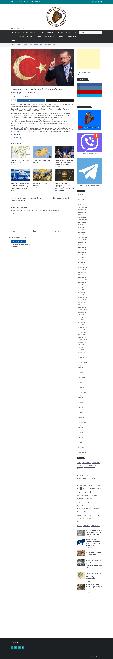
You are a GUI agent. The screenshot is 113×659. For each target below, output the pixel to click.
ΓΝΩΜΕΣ (75, 32)
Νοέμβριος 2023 (82, 274)
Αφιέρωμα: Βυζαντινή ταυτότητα (67, 36)
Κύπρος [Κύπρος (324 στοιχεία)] (79, 492)
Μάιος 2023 (81, 289)
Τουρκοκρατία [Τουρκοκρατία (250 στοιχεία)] (81, 518)
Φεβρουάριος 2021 (82, 357)
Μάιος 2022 (81, 320)
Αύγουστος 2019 (82, 402)
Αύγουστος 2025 (82, 222)
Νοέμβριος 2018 (82, 425)
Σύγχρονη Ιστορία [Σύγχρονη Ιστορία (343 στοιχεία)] (81, 515)
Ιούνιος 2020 (81, 377)
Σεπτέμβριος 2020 (82, 370)
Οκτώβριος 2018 (82, 427)
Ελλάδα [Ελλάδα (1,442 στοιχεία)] (98, 482)
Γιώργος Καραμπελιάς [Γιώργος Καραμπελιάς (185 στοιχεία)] (83, 475)
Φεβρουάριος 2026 (82, 207)
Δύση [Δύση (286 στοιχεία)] (84, 482)
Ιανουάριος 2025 (82, 239)
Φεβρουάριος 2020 (82, 387)
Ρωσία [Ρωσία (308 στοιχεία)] (92, 512)
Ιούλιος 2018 (81, 435)
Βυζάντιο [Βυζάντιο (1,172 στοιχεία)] (79, 468)
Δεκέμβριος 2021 (82, 332)
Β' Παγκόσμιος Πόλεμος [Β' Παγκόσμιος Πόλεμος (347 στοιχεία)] (93, 465)
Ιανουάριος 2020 (82, 390)
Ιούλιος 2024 (81, 254)
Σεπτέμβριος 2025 (82, 219)
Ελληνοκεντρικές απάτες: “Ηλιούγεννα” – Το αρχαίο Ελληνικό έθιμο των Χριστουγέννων (93, 576)
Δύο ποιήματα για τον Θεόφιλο (40, 184)
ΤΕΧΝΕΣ (14, 36)
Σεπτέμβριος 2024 (82, 249)
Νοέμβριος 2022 (82, 305)
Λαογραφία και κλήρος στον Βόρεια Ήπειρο (20, 161)
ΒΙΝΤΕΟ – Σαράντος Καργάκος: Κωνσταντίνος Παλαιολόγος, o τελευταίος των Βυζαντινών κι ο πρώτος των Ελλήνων (64, 187)
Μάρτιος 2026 (81, 204)
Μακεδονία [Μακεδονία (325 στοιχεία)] (95, 495)
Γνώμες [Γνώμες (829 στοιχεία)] (93, 478)
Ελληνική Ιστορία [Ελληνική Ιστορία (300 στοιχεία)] (81, 485)
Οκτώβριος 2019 (82, 397)
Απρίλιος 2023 (81, 292)
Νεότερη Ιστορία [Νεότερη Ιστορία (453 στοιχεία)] (81, 505)
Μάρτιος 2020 (81, 385)
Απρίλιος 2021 (81, 352)
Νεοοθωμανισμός (21, 139)
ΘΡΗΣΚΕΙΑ (40, 32)
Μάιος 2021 (81, 350)
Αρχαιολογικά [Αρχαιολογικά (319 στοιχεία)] (80, 465)
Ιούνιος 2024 (81, 257)
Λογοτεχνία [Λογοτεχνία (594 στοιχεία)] (87, 492)
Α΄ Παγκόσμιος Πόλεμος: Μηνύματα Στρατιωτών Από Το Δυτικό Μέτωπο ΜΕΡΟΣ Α (94, 587)
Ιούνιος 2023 (81, 287)
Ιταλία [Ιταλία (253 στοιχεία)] (99, 488)
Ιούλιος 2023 (81, 284)
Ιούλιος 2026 (81, 194)
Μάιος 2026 (81, 199)
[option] (42, 2)
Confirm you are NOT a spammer (20, 245)
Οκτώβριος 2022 (82, 307)
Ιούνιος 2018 (81, 437)
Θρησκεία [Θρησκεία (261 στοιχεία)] (92, 488)
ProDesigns (99, 656)
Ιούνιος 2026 (81, 197)
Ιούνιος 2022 (81, 317)
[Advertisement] (88, 59)
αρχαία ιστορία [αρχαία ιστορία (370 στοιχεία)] (94, 522)
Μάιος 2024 (81, 259)
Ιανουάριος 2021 (82, 360)
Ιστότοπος (58, 231)
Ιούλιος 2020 (81, 375)
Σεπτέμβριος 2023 (82, 279)
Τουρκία (33, 139)
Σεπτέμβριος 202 (82, 452)
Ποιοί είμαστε (15, 40)
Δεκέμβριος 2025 (82, 212)
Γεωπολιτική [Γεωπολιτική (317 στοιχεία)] (88, 472)
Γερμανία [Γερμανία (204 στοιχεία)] (79, 472)
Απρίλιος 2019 (81, 412)
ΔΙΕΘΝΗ (25, 32)
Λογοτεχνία (30, 36)
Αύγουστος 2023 (82, 282)
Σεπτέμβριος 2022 (82, 310)
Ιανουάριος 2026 (82, 209)
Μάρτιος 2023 (81, 294)
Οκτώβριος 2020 (82, 367)
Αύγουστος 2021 (82, 342)
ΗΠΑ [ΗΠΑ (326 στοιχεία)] (78, 488)
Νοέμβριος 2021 (82, 335)
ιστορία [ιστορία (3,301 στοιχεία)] (79, 525)
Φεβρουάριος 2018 (82, 447)
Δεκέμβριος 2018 (82, 422)
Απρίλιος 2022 (81, 322)
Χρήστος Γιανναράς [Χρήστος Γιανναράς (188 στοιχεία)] (82, 522)
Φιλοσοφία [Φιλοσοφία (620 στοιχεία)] (90, 518)
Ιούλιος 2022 (81, 315)
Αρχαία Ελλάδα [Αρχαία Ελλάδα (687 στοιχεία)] (86, 462)
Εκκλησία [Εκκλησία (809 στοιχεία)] (91, 482)
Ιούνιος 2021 (81, 347)
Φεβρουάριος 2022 (82, 327)
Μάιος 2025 (81, 229)
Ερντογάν (14, 139)
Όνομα (13, 231)
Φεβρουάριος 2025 (82, 237)
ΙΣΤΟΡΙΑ (32, 32)
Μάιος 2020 (81, 380)
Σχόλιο (13, 213)
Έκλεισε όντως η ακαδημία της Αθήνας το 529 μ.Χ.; (31, 1)
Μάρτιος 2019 (81, 415)
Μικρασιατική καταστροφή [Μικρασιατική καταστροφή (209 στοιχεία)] (84, 502)
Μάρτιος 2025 (81, 234)
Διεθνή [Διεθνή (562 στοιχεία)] (79, 482)
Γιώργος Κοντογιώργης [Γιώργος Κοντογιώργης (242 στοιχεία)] (83, 478)
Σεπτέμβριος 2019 (82, 400)
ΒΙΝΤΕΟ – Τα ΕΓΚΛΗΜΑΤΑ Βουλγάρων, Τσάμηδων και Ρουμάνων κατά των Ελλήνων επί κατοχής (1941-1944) (94, 563)
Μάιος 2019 (81, 410)
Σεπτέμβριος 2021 (82, 340)
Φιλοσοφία (22, 36)
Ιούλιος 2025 (81, 224)
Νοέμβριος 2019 (82, 395)
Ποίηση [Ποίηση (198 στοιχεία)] (79, 512)
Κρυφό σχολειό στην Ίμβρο (42, 160)
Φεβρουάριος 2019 (82, 417)
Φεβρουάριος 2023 (82, 297)
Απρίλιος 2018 (81, 442)
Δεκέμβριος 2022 (82, 302)
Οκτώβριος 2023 (82, 277)
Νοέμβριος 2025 (82, 214)
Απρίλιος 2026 (81, 202)
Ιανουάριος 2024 (82, 269)
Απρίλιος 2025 (81, 232)
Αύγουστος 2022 (82, 312)
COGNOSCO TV (65, 32)
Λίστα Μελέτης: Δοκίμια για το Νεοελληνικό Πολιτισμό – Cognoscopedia (94, 552)
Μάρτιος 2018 (81, 445)
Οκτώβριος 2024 (82, 247)
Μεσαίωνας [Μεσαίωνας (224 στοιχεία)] (80, 498)
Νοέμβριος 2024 (82, 244)
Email (35, 231)
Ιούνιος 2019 (81, 407)
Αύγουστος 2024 (82, 252)
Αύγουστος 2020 (82, 372)
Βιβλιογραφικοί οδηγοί (50, 36)
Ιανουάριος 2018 (82, 450)
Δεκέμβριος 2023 (82, 272)
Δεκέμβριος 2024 (82, 242)
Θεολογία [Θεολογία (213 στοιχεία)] (84, 488)
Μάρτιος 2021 (81, 355)
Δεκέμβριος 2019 (82, 392)
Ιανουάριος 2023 (82, 299)
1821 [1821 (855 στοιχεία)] (78, 462)
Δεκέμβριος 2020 (82, 362)
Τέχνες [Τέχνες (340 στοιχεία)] (90, 515)
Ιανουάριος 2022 (82, 330)
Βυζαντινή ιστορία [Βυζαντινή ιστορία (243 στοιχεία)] (89, 468)
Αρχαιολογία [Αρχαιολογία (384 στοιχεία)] (96, 462)
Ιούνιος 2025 (81, 227)
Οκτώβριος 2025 (82, 217)
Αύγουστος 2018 (82, 432)
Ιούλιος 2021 (81, 345)
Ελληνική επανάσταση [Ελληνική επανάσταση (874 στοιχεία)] (94, 485)
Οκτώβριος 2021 (82, 337)
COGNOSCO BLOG (51, 32)
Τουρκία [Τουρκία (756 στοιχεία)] (97, 515)
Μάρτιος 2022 (81, 325)
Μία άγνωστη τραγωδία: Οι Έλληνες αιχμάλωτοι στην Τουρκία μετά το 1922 (94, 532)
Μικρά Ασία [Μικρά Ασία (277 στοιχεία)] (89, 498)
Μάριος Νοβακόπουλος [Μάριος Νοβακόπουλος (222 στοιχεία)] (83, 495)
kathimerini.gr (15, 134)
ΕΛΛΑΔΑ (17, 32)
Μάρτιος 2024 (81, 264)
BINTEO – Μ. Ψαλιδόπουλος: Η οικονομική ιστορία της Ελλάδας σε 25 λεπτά (64, 162)
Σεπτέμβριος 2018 (82, 430)
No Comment (31, 96)
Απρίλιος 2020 (81, 382)
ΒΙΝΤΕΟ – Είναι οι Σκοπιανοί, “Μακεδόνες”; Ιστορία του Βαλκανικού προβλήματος (93, 542)
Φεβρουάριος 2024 (82, 267)
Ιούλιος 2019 (81, 405)
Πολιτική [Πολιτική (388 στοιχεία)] (86, 512)
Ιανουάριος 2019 (82, 420)
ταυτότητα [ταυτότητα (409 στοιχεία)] (86, 525)
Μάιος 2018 (81, 440)
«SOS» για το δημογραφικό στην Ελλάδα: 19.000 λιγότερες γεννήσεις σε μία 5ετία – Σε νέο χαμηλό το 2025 (20, 187)
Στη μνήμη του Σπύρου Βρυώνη (63, 198)
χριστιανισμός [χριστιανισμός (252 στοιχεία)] (95, 525)
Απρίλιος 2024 (81, 262)
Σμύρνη (28, 139)
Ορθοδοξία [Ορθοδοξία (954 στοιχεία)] (96, 508)
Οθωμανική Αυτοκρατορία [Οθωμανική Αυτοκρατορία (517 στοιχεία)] (84, 508)
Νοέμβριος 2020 (82, 365)
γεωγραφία (39, 36)
